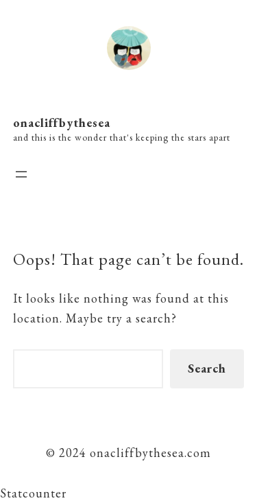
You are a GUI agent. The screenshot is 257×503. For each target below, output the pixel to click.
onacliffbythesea (61, 122)
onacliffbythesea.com (148, 452)
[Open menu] (21, 174)
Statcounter (33, 493)
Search (207, 368)
